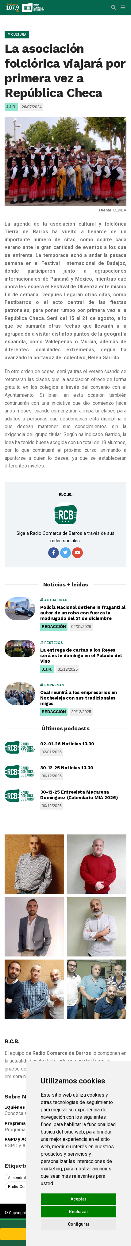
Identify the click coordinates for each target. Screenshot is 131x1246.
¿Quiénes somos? (24, 1107)
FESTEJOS (51, 643)
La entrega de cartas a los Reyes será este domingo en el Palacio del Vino (81, 655)
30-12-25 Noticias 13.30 (66, 768)
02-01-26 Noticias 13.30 (67, 744)
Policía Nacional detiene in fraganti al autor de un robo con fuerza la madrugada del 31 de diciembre (82, 613)
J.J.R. (47, 669)
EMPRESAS (52, 685)
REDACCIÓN (54, 626)
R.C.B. (65, 494)
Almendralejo (19, 1178)
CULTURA (16, 34)
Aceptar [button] (79, 1199)
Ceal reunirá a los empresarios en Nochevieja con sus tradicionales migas (78, 698)
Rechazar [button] (78, 1211)
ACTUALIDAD (53, 600)
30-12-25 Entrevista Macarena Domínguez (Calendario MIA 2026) (79, 794)
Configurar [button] (79, 1224)
